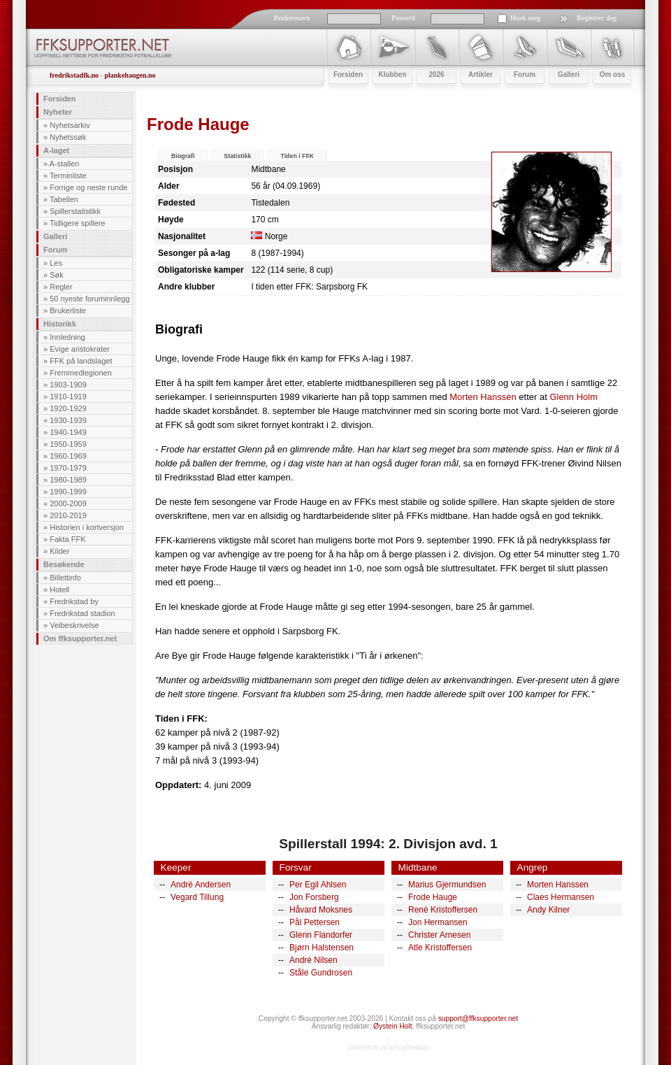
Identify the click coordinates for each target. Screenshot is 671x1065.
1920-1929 (68, 408)
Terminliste (68, 175)
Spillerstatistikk (75, 211)
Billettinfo (65, 577)
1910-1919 (68, 396)
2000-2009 (68, 503)
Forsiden (59, 98)
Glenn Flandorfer (320, 935)
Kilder (59, 551)
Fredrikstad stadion (82, 613)
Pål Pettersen (314, 922)
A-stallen (65, 163)
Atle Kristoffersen (440, 947)
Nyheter (57, 112)
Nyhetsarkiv (69, 125)
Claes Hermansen (560, 897)
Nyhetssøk (68, 137)
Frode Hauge (432, 897)
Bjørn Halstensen (321, 947)
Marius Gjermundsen (447, 884)
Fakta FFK (67, 539)
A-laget (56, 150)
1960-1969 (68, 456)
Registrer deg (596, 18)
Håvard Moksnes (320, 910)
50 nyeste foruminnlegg (89, 298)
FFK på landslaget (81, 361)
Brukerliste (68, 310)
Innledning (67, 337)
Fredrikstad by (74, 601)
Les (56, 263)
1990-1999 (68, 491)
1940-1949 (68, 432)
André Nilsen (313, 960)
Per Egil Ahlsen (317, 884)
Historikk (59, 324)
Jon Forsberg (314, 897)
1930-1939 (68, 420)
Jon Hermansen (438, 922)
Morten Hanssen (482, 397)
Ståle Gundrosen (320, 973)
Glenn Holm (573, 397)
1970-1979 (68, 468)
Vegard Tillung (197, 897)
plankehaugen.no (129, 75)
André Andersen (201, 884)
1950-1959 (68, 444)
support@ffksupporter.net (478, 1018)
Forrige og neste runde (88, 187)
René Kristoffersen (442, 910)
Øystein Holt (392, 1026)
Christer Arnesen (439, 935)
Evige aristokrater (80, 349)
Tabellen (64, 199)
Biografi (182, 155)
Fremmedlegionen (81, 373)
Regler (61, 287)
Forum (55, 249)
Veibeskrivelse (74, 625)
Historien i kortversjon (87, 527)
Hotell (59, 589)
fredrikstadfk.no (74, 75)
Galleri (55, 236)
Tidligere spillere (78, 223)
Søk (57, 275)
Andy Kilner (548, 910)
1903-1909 (68, 384)
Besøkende (64, 564)
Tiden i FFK (297, 155)
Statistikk (237, 155)
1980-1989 (68, 480)
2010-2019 (68, 515)
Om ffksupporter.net (80, 638)
